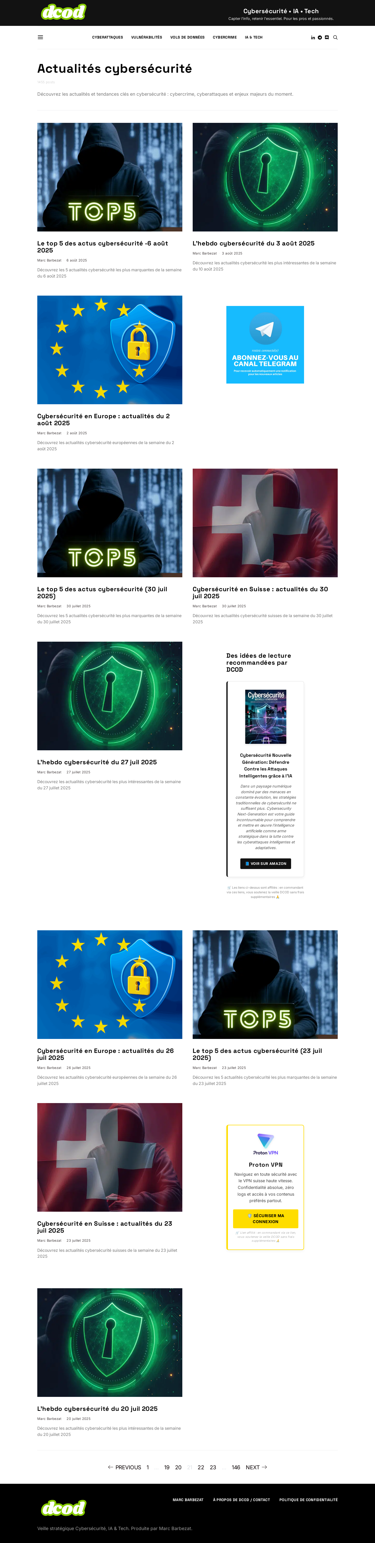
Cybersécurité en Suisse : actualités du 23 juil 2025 (104, 1226)
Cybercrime (225, 37)
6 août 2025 (77, 260)
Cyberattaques (107, 37)
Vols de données (187, 37)
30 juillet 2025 (78, 606)
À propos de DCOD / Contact (241, 1499)
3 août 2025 (232, 253)
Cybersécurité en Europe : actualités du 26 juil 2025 (105, 1054)
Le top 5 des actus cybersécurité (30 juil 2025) (102, 592)
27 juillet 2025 (78, 772)
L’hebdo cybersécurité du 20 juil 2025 (97, 1409)
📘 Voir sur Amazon (265, 864)
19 (166, 1467)
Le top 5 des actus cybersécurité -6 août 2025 (102, 246)
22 (201, 1467)
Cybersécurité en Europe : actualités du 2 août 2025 (103, 419)
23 (213, 1467)
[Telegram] (320, 37)
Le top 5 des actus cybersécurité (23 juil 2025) (257, 1054)
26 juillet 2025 (78, 1068)
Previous (128, 1467)
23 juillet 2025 (234, 1068)
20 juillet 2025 (78, 1419)
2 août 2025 (77, 433)
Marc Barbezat (49, 260)
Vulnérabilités (146, 37)
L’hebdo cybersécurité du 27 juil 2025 (97, 762)
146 (236, 1467)
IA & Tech (253, 37)
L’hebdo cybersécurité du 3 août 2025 (254, 243)
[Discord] (327, 37)
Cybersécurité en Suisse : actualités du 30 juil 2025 (260, 592)
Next (252, 1467)
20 (178, 1467)
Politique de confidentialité (308, 1499)
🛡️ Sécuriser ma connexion (265, 1218)
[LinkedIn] (313, 37)
